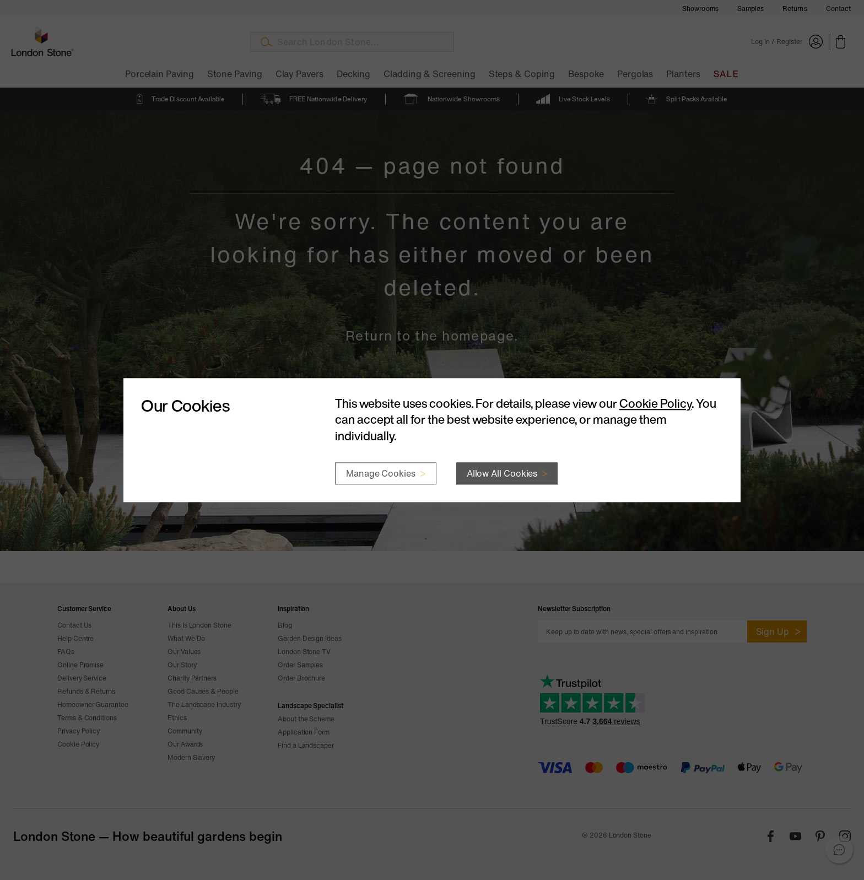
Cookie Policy (655, 403)
